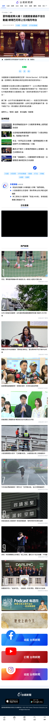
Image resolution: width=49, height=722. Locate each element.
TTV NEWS (5, 12)
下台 (36, 174)
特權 (42, 174)
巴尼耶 (25, 25)
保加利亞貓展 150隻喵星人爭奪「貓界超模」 (29, 187)
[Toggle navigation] (44, 718)
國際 (11, 12)
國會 (30, 174)
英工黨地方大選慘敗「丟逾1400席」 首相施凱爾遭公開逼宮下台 (30, 197)
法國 (18, 25)
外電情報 (13, 184)
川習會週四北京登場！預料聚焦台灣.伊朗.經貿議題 (30, 191)
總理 (21, 177)
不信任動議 (33, 25)
